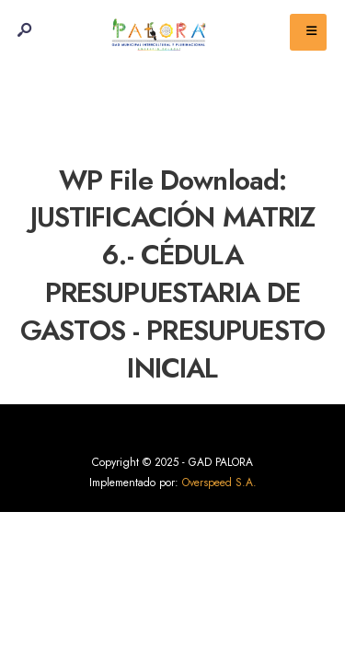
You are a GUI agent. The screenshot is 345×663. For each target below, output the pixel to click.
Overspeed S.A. (219, 482)
